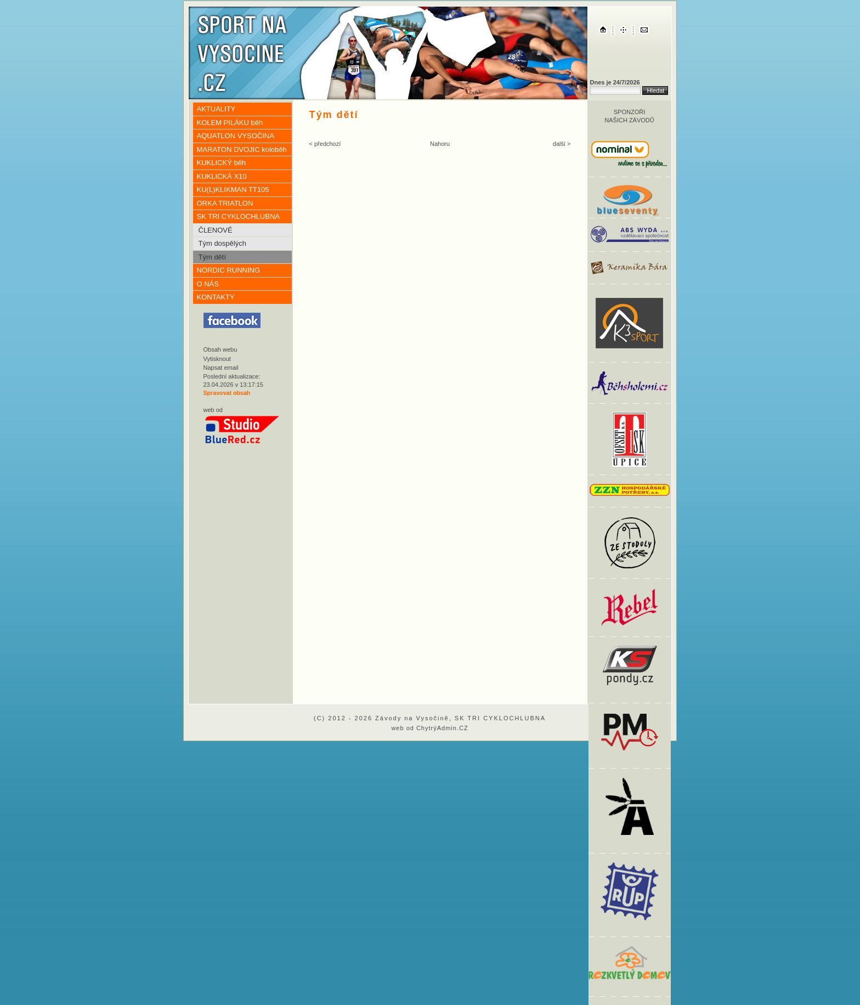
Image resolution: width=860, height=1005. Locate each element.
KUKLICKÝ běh (221, 163)
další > (562, 143)
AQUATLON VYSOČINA (235, 136)
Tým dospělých (222, 243)
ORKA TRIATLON (225, 203)
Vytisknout (217, 358)
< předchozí (325, 143)
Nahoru (440, 143)
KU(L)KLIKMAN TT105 (233, 189)
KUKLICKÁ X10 (222, 176)
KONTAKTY (216, 297)
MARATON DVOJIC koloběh (242, 149)
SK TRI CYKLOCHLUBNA (238, 216)
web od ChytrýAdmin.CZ (429, 728)
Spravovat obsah (227, 392)
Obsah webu (220, 349)
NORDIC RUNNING (229, 270)
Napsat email (221, 367)
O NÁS (208, 284)
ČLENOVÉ (216, 230)
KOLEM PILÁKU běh (230, 122)
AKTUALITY (216, 109)
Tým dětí (213, 257)
